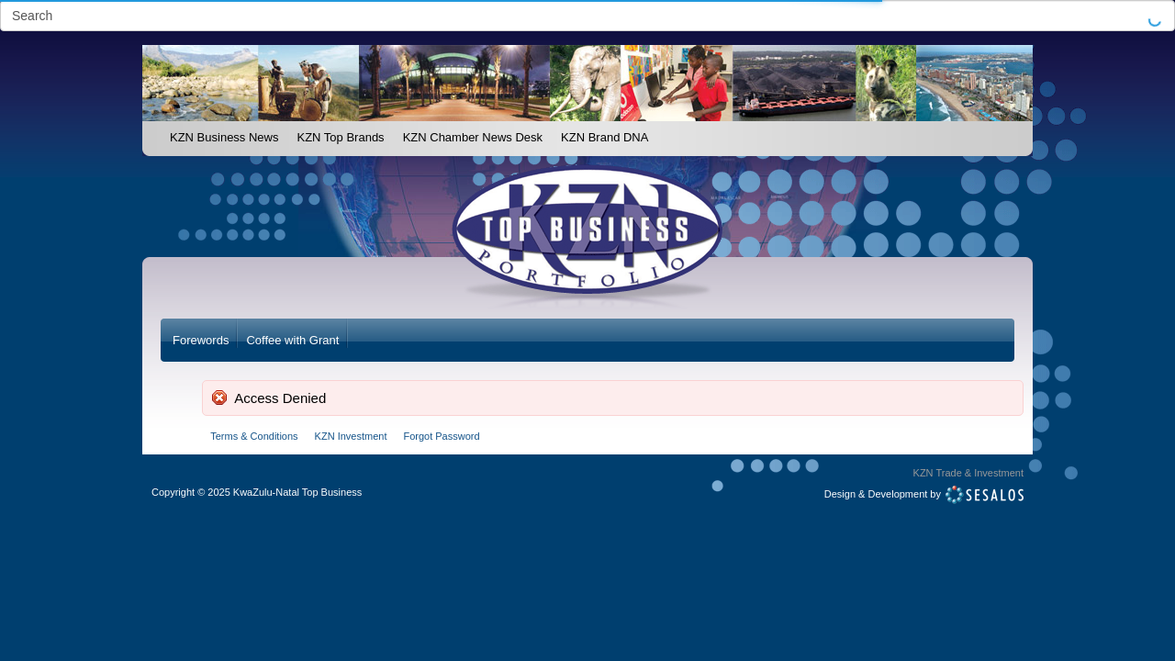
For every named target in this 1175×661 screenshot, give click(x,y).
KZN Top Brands (340, 137)
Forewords (201, 340)
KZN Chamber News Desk (473, 137)
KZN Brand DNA (604, 137)
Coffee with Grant (292, 340)
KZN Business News (224, 137)
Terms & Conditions (253, 436)
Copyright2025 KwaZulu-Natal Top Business (256, 492)
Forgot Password (441, 436)
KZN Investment (351, 436)
